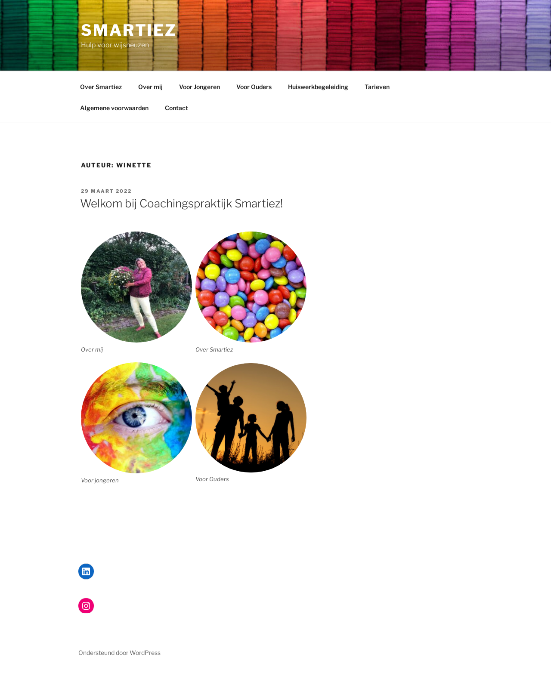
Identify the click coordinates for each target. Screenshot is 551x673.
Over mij (150, 86)
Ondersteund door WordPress (119, 652)
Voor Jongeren (199, 86)
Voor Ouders (254, 86)
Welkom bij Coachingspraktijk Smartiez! (181, 203)
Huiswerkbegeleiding (318, 86)
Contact (176, 107)
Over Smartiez (101, 86)
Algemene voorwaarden (114, 107)
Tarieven (377, 86)
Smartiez (129, 30)
